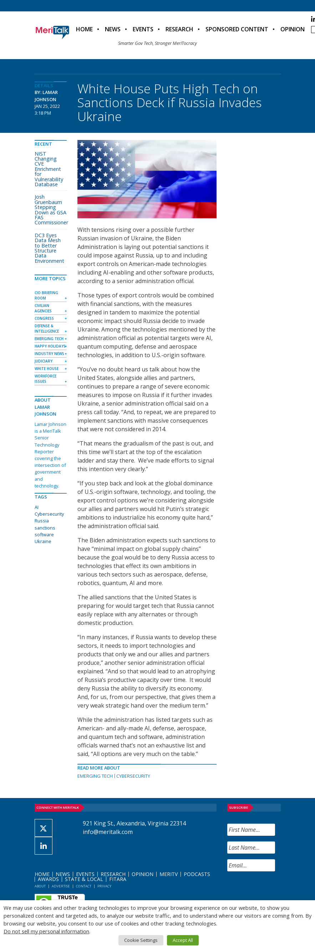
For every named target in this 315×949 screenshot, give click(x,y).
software (44, 534)
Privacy (104, 886)
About (40, 886)
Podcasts (197, 874)
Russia (42, 520)
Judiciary (43, 361)
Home (84, 29)
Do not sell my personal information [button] (46, 931)
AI (37, 507)
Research (179, 29)
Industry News (49, 353)
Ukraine (43, 541)
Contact (83, 886)
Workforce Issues (45, 379)
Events (143, 29)
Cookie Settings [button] (141, 940)
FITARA (117, 879)
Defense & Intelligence (47, 328)
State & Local (84, 879)
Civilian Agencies (43, 308)
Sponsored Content (236, 29)
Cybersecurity (133, 776)
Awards (48, 879)
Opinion (292, 29)
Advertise (61, 886)
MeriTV (168, 874)
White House (47, 368)
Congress (44, 318)
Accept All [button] (183, 940)
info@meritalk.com (108, 832)
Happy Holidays (50, 346)
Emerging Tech (95, 776)
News (113, 29)
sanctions (45, 528)
